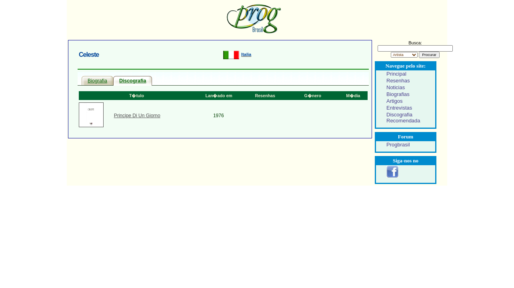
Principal (396, 74)
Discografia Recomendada (403, 118)
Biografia (97, 81)
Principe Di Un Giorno (137, 115)
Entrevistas (399, 108)
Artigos (394, 101)
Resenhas (398, 81)
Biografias (398, 94)
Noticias (395, 87)
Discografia (132, 81)
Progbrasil (398, 145)
